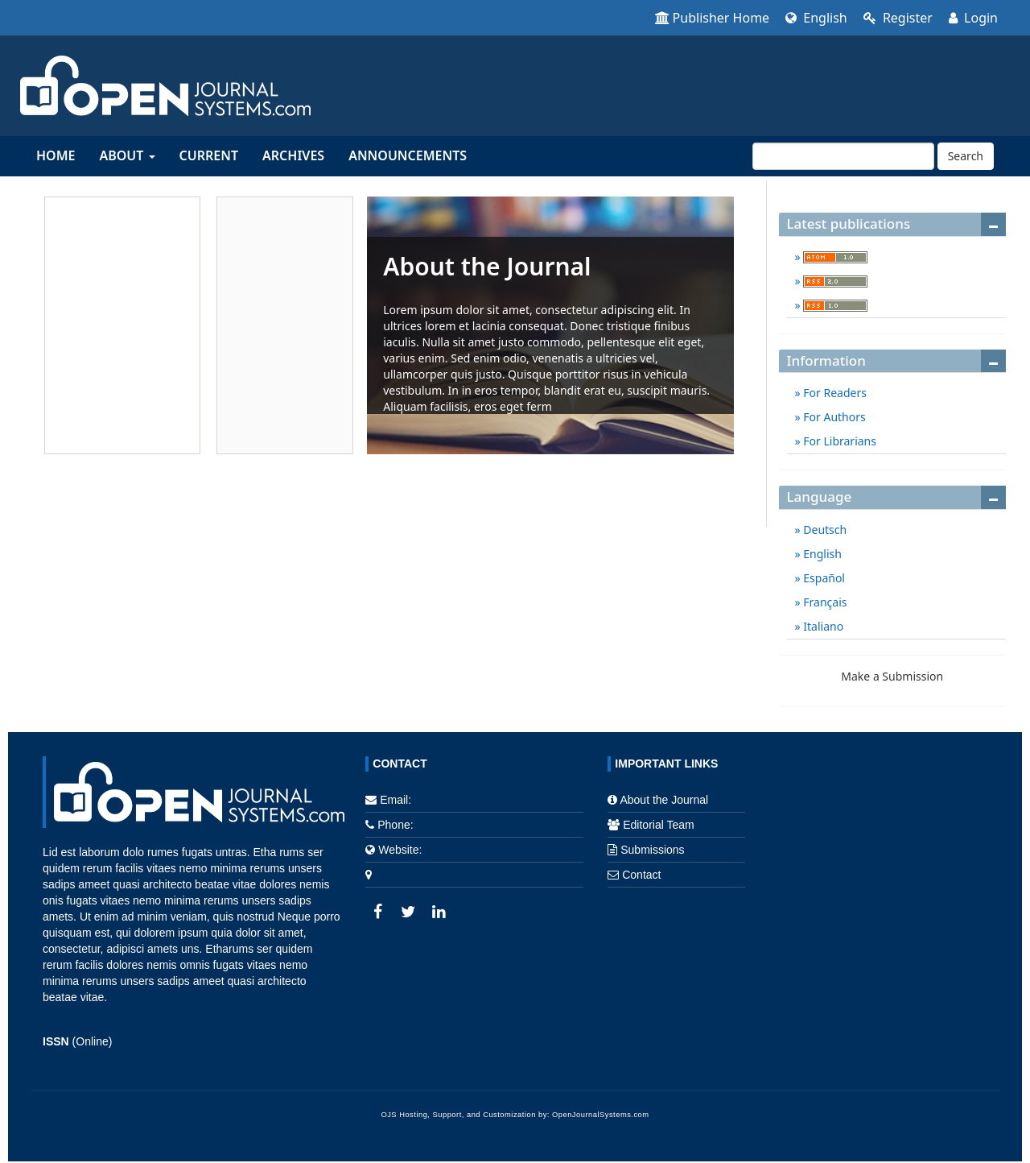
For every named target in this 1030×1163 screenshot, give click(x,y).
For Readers (834, 392)
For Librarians (838, 441)
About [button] (126, 155)
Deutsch (824, 529)
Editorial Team (658, 824)
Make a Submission (892, 676)
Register (898, 18)
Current (208, 155)
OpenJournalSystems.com (600, 1115)
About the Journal (664, 799)
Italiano (822, 626)
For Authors (833, 416)
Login (973, 18)
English (816, 18)
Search (965, 155)
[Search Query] (843, 156)
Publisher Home (712, 18)
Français (824, 602)
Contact (641, 874)
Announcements (407, 155)
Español (823, 578)
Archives (293, 155)
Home (55, 155)
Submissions (652, 849)
